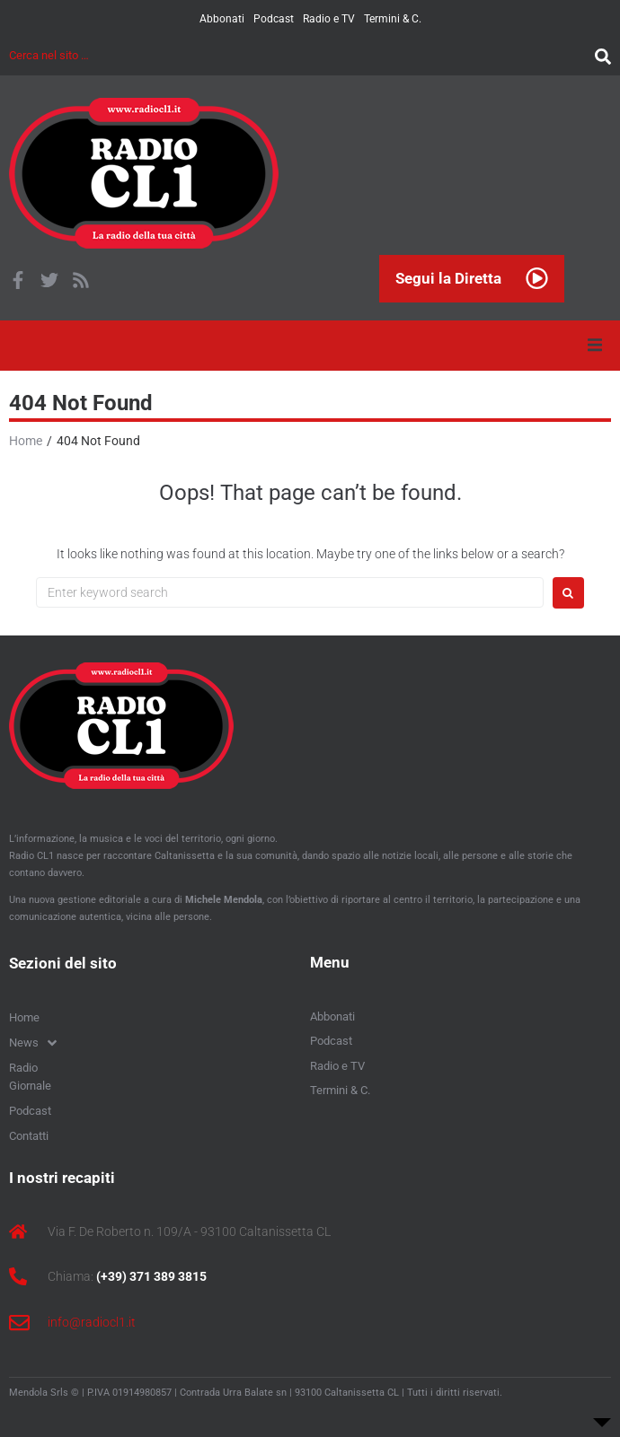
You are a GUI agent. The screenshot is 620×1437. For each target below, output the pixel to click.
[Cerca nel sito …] (297, 55)
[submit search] (598, 55)
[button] (595, 345)
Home (25, 441)
